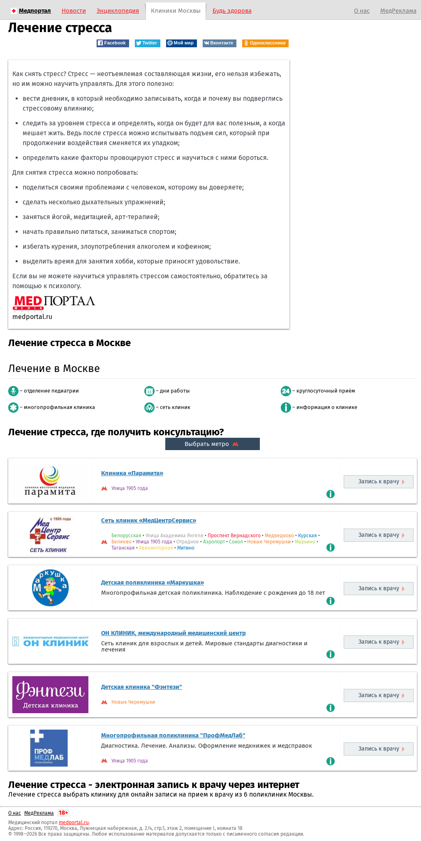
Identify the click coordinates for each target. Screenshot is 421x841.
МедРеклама (398, 10)
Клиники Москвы (176, 10)
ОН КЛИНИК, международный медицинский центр (173, 633)
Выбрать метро (213, 444)
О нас (362, 10)
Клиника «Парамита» (132, 473)
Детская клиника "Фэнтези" (141, 687)
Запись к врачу (379, 481)
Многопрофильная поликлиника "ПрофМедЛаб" (173, 735)
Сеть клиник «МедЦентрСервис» (148, 520)
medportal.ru (74, 822)
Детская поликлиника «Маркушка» (152, 582)
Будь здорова (232, 10)
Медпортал (35, 10)
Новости (74, 10)
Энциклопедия (118, 10)
